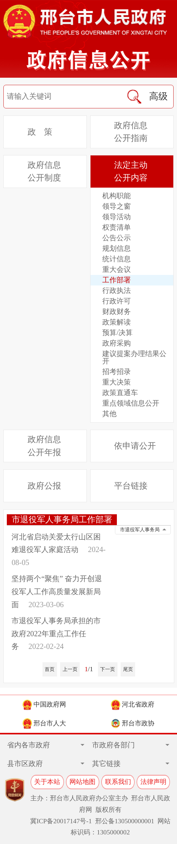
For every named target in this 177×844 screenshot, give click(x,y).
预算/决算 (117, 333)
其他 (109, 414)
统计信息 (116, 259)
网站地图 (82, 781)
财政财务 (116, 311)
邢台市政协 (132, 723)
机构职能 (116, 196)
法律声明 (153, 781)
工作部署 (116, 280)
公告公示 (116, 238)
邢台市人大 (44, 723)
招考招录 (116, 372)
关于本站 (47, 781)
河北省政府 (132, 705)
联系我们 (118, 781)
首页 (50, 669)
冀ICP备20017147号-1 (61, 821)
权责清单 (116, 227)
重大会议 (116, 269)
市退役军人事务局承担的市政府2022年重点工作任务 (56, 633)
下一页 (107, 669)
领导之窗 (116, 206)
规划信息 (116, 248)
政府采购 (116, 343)
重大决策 (116, 382)
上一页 (70, 669)
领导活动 (116, 217)
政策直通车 (120, 393)
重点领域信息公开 (130, 403)
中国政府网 (44, 705)
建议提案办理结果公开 (134, 357)
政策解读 (116, 322)
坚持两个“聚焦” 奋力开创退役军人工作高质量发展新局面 (56, 591)
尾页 (128, 669)
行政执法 (116, 290)
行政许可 (116, 301)
